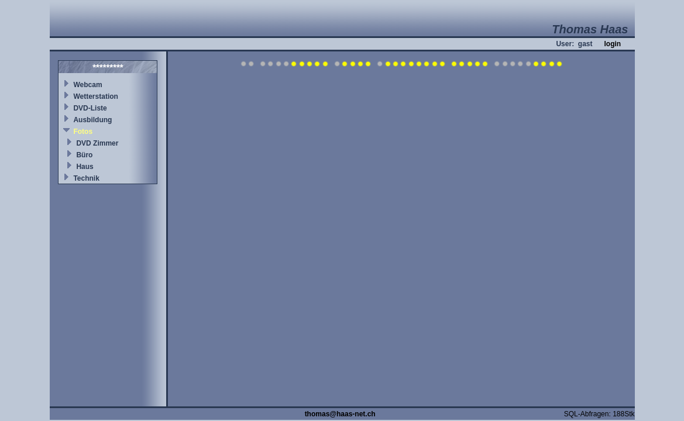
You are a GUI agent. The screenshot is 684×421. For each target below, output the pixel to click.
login (612, 44)
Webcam (87, 85)
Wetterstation (95, 96)
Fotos (82, 131)
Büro (84, 155)
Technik (86, 178)
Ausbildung (92, 120)
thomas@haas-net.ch (340, 414)
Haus (84, 167)
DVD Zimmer (97, 143)
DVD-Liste (89, 108)
